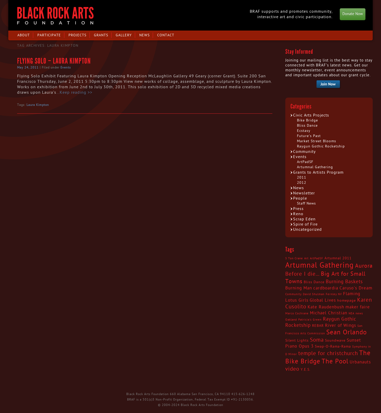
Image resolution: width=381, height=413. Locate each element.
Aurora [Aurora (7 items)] (364, 265)
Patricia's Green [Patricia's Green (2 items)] (310, 319)
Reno (298, 214)
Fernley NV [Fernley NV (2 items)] (334, 294)
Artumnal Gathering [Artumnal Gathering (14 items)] (319, 265)
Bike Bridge (307, 120)
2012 (301, 182)
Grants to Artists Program (318, 172)
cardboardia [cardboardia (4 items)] (325, 288)
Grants (101, 35)
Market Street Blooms (316, 141)
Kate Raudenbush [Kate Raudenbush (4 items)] (326, 307)
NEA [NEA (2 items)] (351, 313)
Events (65, 67)
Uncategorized (307, 229)
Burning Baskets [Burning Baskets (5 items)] (344, 282)
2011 (301, 177)
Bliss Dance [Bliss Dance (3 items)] (314, 282)
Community (304, 151)
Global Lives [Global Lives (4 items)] (323, 300)
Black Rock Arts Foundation (55, 16)
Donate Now (352, 14)
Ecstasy (303, 130)
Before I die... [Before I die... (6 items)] (302, 274)
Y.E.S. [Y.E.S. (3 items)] (305, 370)
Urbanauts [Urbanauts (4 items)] (360, 362)
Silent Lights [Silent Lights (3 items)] (297, 340)
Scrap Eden (304, 219)
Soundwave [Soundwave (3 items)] (335, 340)
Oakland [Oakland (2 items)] (291, 319)
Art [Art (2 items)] (306, 258)
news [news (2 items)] (359, 313)
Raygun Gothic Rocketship (321, 146)
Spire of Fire (305, 224)
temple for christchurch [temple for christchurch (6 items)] (328, 353)
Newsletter (304, 193)
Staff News (306, 203)
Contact (165, 35)
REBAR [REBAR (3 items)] (318, 326)
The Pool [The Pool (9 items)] (335, 361)
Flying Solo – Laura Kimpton (54, 61)
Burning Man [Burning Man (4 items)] (298, 288)
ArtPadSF (305, 162)
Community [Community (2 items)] (293, 294)
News (144, 35)
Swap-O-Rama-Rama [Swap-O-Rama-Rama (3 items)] (333, 346)
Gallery (124, 35)
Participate (49, 35)
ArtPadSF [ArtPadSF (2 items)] (316, 258)
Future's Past (309, 136)
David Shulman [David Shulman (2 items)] (313, 294)
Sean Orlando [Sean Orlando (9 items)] (346, 332)
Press (298, 208)
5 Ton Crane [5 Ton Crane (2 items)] (294, 258)
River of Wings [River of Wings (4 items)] (340, 325)
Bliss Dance (307, 125)
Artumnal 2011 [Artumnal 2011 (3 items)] (338, 258)
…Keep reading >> (74, 92)
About (23, 35)
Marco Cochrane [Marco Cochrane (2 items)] (297, 313)
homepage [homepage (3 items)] (346, 301)
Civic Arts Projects (311, 115)
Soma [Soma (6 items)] (317, 340)
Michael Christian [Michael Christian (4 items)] (328, 313)
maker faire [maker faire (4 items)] (357, 307)
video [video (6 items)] (292, 369)
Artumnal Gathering (315, 167)
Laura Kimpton (37, 105)
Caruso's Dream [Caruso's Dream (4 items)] (356, 288)
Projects (77, 35)
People (300, 198)
